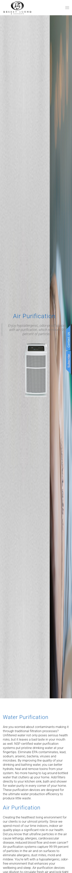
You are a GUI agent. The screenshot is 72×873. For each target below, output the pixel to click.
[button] (67, 7)
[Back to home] (17, 7)
